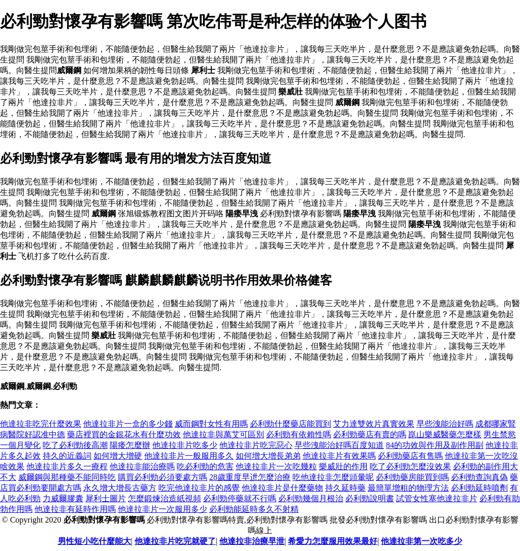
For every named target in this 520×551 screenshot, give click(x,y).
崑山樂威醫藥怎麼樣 (444, 434)
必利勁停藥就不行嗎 (239, 498)
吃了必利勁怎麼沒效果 (410, 466)
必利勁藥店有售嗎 (410, 455)
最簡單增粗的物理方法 (408, 487)
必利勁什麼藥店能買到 (290, 423)
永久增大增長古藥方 (119, 487)
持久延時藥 (345, 487)
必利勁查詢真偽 (479, 477)
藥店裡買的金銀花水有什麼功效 (124, 434)
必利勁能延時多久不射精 (254, 509)
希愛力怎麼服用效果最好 (332, 541)
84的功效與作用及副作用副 (434, 445)
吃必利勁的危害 (205, 466)
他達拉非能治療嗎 (142, 466)
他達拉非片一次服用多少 (162, 509)
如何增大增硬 (117, 455)
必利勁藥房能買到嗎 (412, 477)
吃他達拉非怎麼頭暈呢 (333, 477)
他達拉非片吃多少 (184, 445)
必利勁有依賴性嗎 (298, 434)
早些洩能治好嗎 (444, 423)
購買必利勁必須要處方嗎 (162, 477)
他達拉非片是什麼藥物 (282, 487)
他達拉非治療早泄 (251, 541)
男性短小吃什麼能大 (94, 541)
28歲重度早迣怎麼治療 (249, 477)
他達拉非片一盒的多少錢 (128, 423)
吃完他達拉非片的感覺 (199, 487)
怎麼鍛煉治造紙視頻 (164, 498)
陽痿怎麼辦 (130, 445)
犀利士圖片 (105, 498)
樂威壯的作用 (343, 466)
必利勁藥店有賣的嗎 (369, 434)
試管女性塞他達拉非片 (436, 498)
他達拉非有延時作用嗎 (75, 509)
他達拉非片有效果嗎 (339, 455)
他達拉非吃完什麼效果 (40, 423)
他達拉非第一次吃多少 (421, 541)
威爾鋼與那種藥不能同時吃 (67, 477)
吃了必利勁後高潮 (75, 445)
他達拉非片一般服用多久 (189, 455)
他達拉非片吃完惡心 (255, 445)
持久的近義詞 (67, 455)
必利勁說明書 (369, 498)
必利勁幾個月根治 (310, 498)
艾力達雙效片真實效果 (373, 423)
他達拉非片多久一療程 (67, 466)
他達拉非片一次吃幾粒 (276, 466)
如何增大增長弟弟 (268, 455)
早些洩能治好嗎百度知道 (339, 445)
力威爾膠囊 (63, 498)
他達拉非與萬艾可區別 (223, 434)
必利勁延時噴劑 (479, 487)
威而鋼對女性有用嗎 (211, 423)
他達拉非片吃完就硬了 (175, 541)
